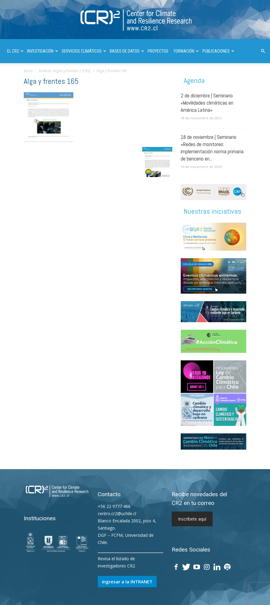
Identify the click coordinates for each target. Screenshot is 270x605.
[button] (263, 51)
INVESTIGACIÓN (42, 51)
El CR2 (15, 51)
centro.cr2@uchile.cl (117, 513)
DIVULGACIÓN (21, 75)
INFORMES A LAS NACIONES (62, 75)
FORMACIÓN (186, 51)
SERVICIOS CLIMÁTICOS (84, 51)
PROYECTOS (158, 51)
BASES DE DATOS (127, 51)
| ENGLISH (99, 75)
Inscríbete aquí (192, 519)
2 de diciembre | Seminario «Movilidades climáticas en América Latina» (207, 102)
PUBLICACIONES (218, 51)
